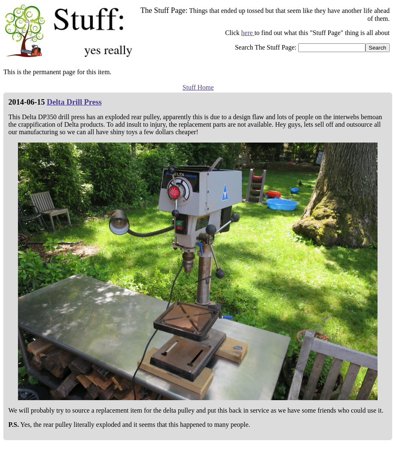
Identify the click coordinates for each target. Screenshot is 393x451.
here (248, 32)
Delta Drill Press (74, 102)
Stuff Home (198, 87)
